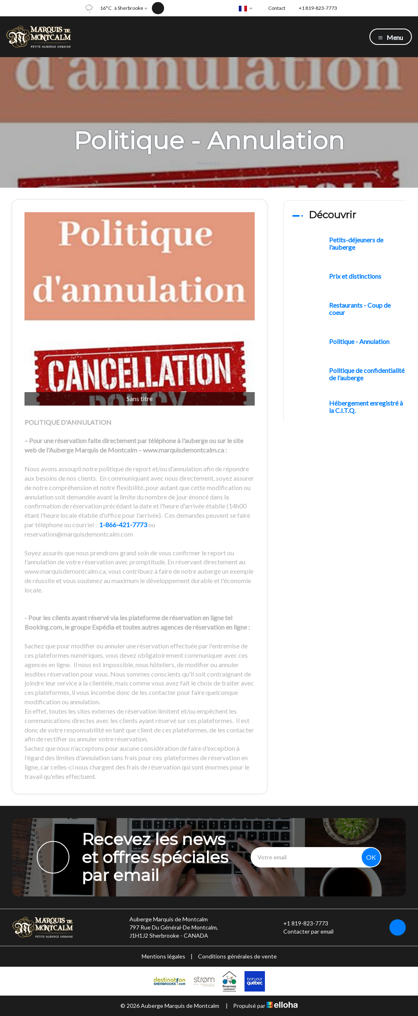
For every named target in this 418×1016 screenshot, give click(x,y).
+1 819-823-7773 (301, 923)
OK (371, 857)
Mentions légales (163, 956)
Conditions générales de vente (237, 956)
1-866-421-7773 (123, 524)
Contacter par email (304, 931)
